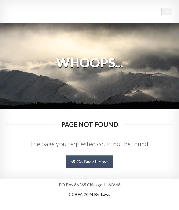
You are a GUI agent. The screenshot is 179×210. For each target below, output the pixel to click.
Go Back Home (89, 162)
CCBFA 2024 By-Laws (89, 194)
